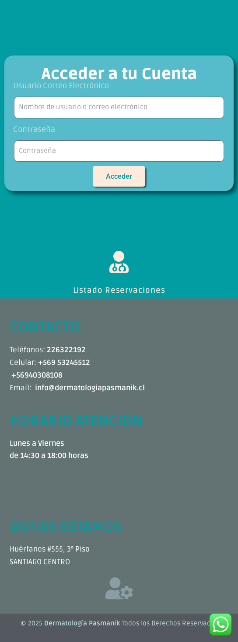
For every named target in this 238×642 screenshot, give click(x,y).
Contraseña (34, 129)
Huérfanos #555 (36, 549)
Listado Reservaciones (119, 290)
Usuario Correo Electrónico (61, 85)
